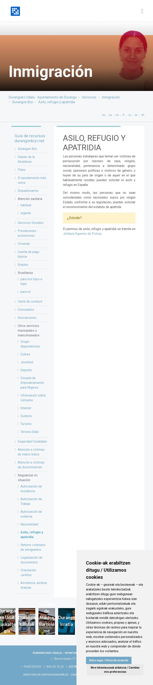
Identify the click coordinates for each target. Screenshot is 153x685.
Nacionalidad (29, 524)
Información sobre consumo (33, 398)
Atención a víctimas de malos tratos (31, 452)
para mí (26, 292)
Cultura (25, 354)
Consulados (26, 309)
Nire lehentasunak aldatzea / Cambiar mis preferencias (115, 669)
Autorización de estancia (31, 514)
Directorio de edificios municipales (45, 674)
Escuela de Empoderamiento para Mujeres (32, 382)
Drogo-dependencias (30, 344)
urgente (26, 213)
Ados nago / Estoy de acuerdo (108, 660)
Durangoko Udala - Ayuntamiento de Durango (43, 97)
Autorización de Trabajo (31, 501)
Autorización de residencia (31, 488)
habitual (26, 205)
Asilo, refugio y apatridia (56, 102)
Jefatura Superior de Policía (82, 234)
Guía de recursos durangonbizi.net (30, 138)
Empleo (23, 265)
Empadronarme (28, 191)
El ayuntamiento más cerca (32, 180)
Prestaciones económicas (27, 233)
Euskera (26, 416)
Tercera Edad (29, 432)
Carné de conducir (30, 301)
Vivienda (24, 244)
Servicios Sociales (31, 223)
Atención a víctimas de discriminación (31, 465)
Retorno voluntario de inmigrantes (33, 547)
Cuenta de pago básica (28, 254)
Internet (26, 408)
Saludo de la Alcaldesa (26, 159)
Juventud (27, 362)
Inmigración (111, 97)
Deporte (26, 370)
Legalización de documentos (31, 560)
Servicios (89, 97)
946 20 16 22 (54, 666)
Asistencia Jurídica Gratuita (34, 585)
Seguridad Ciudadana (32, 441)
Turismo (26, 424)
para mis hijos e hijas (31, 281)
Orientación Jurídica (28, 572)
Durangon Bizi (22, 102)
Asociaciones (27, 318)
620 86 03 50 (75, 666)
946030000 (31, 666)
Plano (22, 170)
